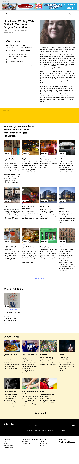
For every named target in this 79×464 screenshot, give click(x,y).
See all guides (39, 425)
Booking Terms (8, 460)
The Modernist (44, 259)
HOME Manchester (46, 219)
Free (30, 65)
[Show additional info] (19, 62)
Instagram (43, 455)
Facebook (43, 457)
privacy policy (61, 442)
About (5, 454)
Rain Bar (61, 259)
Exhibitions (43, 366)
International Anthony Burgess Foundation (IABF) (17, 55)
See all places (39, 291)
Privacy (6, 456)
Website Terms (8, 458)
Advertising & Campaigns (30, 452)
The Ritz (61, 171)
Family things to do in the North (30, 367)
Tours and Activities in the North (30, 405)
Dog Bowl (25, 171)
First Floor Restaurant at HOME (65, 220)
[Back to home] (9, 13)
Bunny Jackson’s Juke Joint (48, 171)
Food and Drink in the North (10, 367)
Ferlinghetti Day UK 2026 (12, 324)
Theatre (61, 366)
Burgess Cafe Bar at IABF (9, 172)
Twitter (42, 453)
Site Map (25, 454)
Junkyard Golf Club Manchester (28, 220)
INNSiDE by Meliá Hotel (11, 259)
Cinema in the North (10, 404)
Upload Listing (26, 456)
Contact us (7, 452)
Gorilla (6, 219)
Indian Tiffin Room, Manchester (28, 260)
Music (42, 404)
